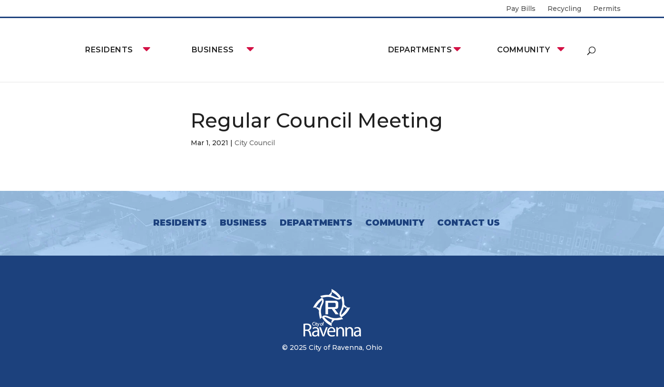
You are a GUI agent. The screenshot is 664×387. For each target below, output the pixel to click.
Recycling (564, 9)
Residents (109, 49)
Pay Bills (521, 9)
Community (523, 49)
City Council (254, 143)
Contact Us (468, 223)
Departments (420, 49)
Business (213, 49)
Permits (607, 9)
